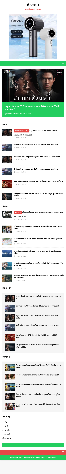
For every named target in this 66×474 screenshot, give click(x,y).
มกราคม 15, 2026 (21, 228)
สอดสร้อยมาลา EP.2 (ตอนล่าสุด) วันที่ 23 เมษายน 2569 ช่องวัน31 (38, 178)
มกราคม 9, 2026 (20, 277)
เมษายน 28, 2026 (21, 134)
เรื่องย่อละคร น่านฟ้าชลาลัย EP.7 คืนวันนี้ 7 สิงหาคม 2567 (37, 372)
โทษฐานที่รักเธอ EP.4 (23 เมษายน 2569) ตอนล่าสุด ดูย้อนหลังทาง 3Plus (38, 191)
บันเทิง (5, 203)
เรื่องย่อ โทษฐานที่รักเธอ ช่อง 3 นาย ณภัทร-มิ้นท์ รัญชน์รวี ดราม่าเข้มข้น (38, 224)
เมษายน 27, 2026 (21, 157)
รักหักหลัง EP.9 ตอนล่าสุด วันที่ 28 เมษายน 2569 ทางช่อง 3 (36, 141)
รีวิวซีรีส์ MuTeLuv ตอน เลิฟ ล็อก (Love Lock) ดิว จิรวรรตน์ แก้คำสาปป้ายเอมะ (39, 273)
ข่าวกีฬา (5, 419)
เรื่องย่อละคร (7, 435)
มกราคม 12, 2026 (21, 253)
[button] (62, 63)
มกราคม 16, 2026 (21, 216)
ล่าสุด (4, 121)
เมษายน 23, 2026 (21, 181)
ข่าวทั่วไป (5, 423)
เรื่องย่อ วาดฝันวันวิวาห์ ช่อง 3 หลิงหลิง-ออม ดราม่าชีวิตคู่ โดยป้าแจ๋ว (38, 237)
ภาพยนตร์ (6, 431)
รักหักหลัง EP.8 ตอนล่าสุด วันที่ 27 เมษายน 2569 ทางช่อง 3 (36, 166)
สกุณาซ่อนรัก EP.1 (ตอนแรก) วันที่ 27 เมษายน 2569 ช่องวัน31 (37, 154)
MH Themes (52, 471)
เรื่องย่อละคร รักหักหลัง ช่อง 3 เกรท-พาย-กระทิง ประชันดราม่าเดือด (37, 249)
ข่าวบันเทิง (6, 427)
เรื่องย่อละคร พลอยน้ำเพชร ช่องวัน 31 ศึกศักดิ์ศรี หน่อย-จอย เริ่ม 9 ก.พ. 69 (38, 261)
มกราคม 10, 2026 (21, 265)
